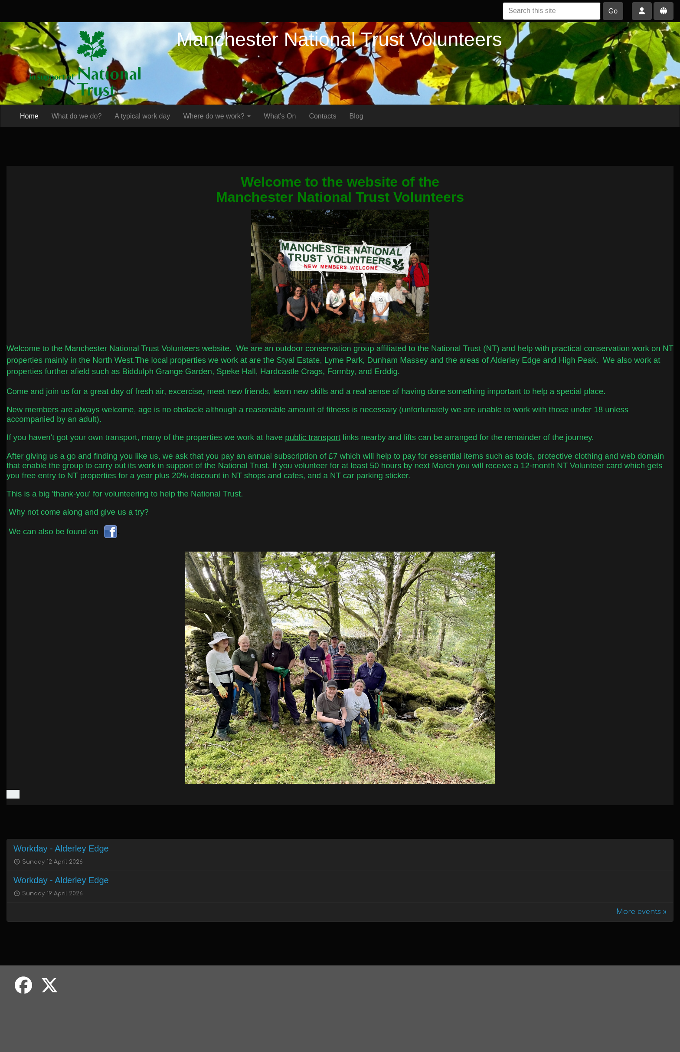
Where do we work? (217, 116)
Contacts (322, 116)
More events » (641, 912)
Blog (356, 116)
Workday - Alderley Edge (61, 848)
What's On (280, 116)
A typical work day (142, 116)
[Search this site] (552, 11)
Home (29, 116)
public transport (312, 437)
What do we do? (77, 116)
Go (613, 11)
